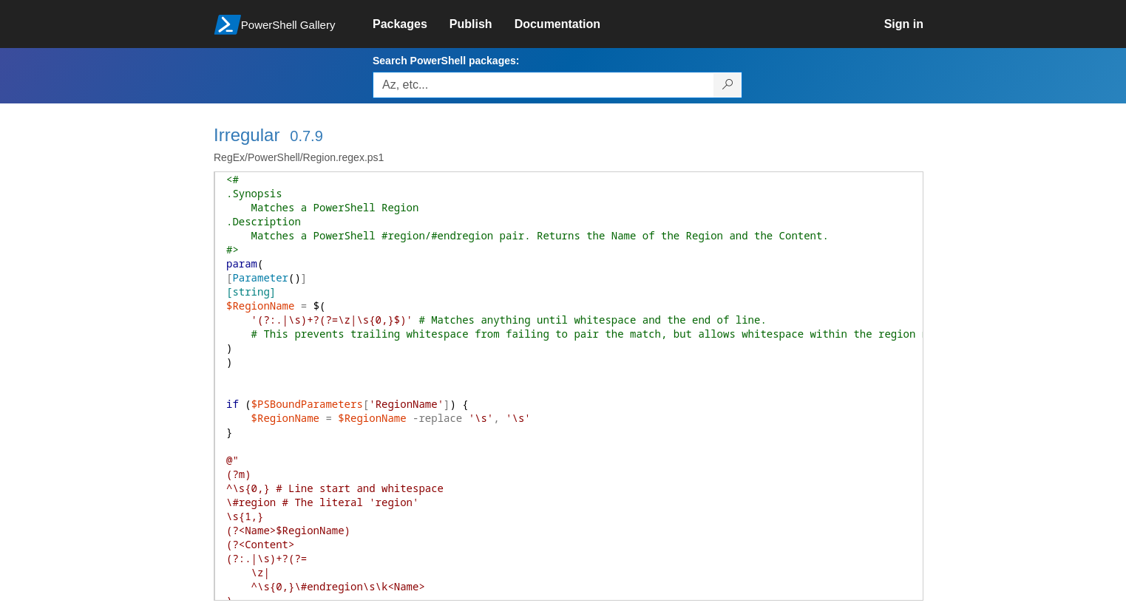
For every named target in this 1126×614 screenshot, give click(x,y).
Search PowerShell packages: (446, 60)
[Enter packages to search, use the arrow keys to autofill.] (543, 85)
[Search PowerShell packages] (727, 85)
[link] (411, 24)
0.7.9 (306, 136)
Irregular (246, 135)
